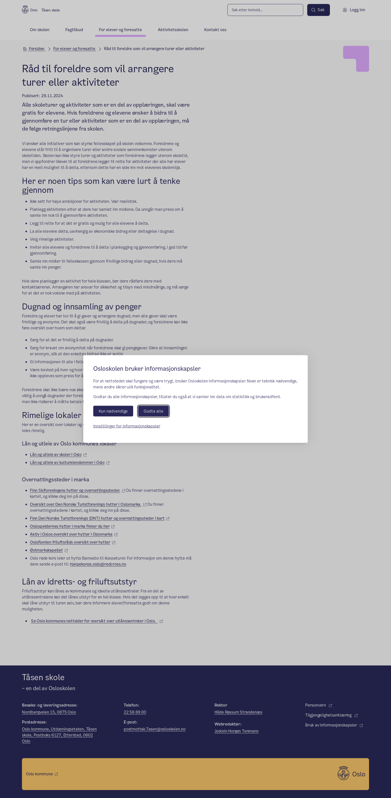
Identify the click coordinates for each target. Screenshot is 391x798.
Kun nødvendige (113, 411)
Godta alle (153, 411)
